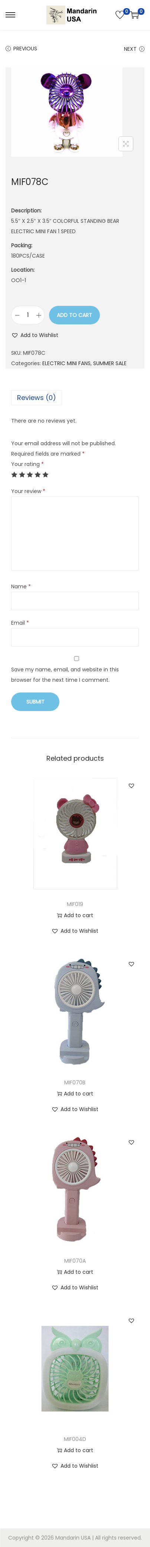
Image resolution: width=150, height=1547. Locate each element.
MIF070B (74, 1082)
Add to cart (74, 315)
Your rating (27, 464)
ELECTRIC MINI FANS (66, 363)
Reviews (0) (36, 397)
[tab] (75, 397)
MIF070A (75, 1261)
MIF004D (75, 1439)
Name (21, 586)
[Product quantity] (28, 315)
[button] (34, 335)
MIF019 (75, 904)
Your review (28, 491)
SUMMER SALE (110, 363)
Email (20, 623)
